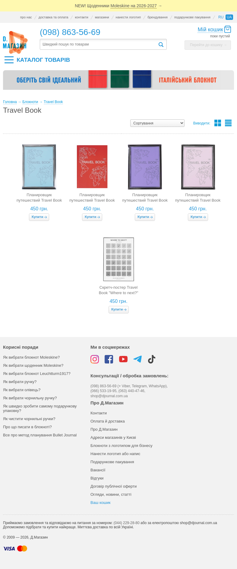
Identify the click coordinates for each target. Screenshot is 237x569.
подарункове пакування (192, 17)
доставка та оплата (53, 17)
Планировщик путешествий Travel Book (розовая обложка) (198, 200)
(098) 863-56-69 (70, 32)
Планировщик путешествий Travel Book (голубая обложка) (39, 200)
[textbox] (99, 44)
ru (220, 17)
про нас (26, 17)
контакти (81, 17)
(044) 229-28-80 (127, 523)
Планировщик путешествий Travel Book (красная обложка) (92, 200)
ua (229, 17)
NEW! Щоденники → (118, 5)
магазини (102, 17)
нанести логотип (128, 17)
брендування (157, 17)
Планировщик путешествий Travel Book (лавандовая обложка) (145, 200)
